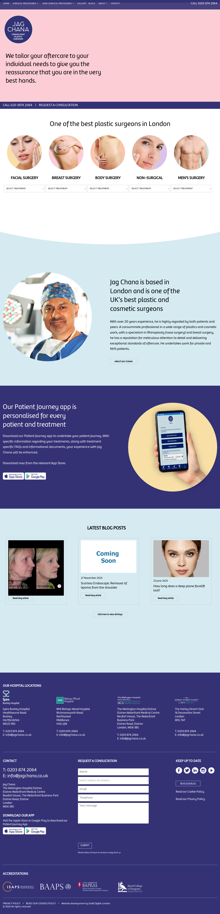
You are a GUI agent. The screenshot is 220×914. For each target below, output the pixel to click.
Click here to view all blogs (110, 614)
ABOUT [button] (102, 3)
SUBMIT (85, 845)
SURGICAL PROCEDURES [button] (24, 3)
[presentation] (99, 831)
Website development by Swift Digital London (85, 903)
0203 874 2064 (207, 3)
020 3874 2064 (21, 105)
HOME (6, 3)
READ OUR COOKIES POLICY (41, 903)
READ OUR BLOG (188, 783)
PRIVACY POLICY (11, 903)
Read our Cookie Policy (190, 791)
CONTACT (115, 3)
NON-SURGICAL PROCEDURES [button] (57, 3)
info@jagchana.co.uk (18, 734)
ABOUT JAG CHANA (123, 361)
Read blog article (21, 598)
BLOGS (92, 3)
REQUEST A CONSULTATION (58, 105)
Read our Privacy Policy (190, 799)
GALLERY (81, 3)
